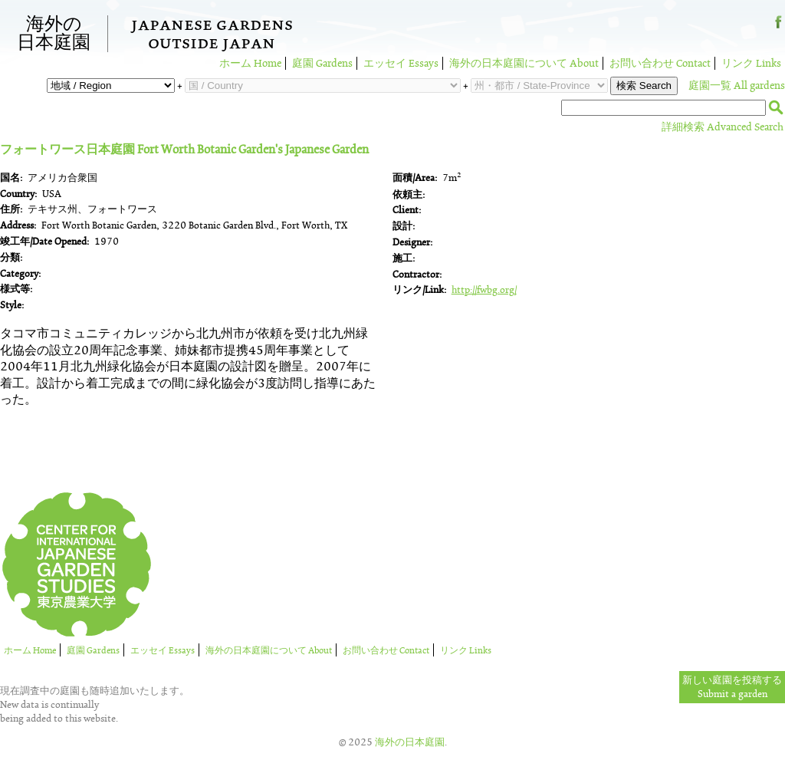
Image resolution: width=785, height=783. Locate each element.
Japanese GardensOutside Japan (212, 36)
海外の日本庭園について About (524, 63)
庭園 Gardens (322, 63)
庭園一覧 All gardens (736, 85)
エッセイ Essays (400, 63)
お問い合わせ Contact (660, 63)
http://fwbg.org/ (484, 290)
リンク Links (751, 63)
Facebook (778, 27)
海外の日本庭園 (53, 33)
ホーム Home (250, 63)
